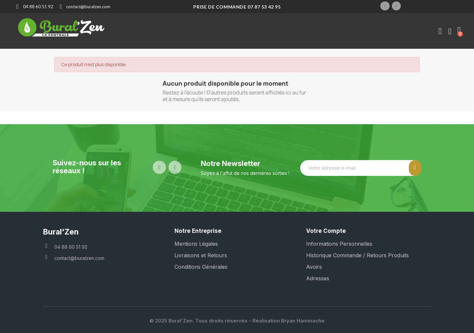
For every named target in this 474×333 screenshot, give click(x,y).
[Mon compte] (440, 31)
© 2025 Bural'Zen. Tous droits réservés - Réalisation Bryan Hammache (237, 321)
